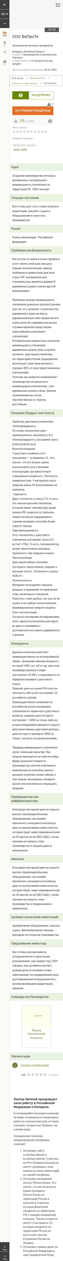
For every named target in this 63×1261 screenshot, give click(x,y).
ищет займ (20, 149)
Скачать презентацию (35, 1065)
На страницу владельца (34, 109)
